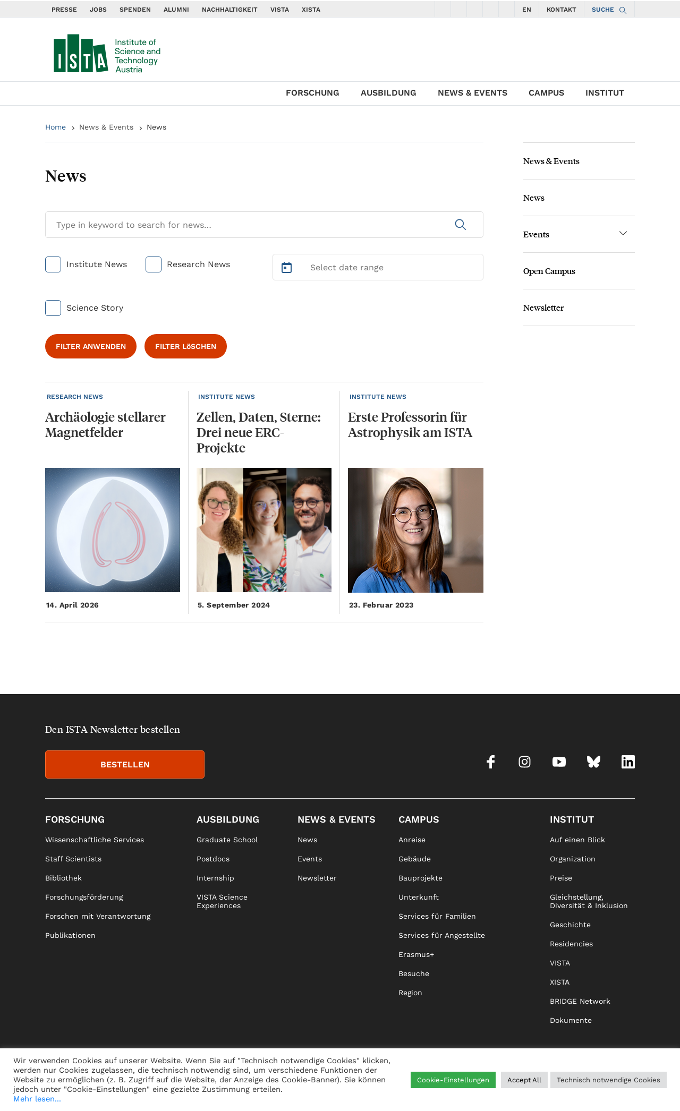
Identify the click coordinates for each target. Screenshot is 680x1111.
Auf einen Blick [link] (577, 839)
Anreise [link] (412, 839)
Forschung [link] (75, 819)
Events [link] (310, 858)
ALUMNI (176, 9)
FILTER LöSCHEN (185, 346)
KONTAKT (561, 9)
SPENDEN (135, 9)
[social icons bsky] (491, 9)
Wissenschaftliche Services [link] (94, 839)
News (156, 127)
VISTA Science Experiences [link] (222, 901)
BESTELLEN (125, 764)
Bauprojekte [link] (420, 878)
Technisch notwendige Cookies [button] (608, 1080)
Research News (198, 264)
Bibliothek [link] (63, 878)
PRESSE (64, 9)
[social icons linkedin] (507, 9)
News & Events (472, 93)
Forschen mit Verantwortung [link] (97, 916)
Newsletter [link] (317, 878)
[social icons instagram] (459, 9)
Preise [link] (561, 878)
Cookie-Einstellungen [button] (453, 1080)
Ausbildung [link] (228, 819)
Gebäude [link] (414, 858)
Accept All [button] (524, 1080)
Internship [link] (215, 878)
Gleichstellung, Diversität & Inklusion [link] (589, 901)
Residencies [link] (571, 943)
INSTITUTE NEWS (226, 396)
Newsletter (543, 307)
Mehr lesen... (37, 1099)
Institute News (96, 264)
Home (55, 127)
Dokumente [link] (571, 1020)
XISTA (311, 9)
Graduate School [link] (227, 839)
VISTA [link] (560, 963)
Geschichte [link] (570, 924)
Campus (546, 93)
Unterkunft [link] (418, 897)
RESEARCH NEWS (75, 396)
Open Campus (549, 270)
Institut (604, 93)
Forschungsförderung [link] (84, 897)
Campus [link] (418, 819)
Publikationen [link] (70, 935)
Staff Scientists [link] (73, 858)
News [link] (307, 839)
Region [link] (410, 992)
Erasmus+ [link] (416, 954)
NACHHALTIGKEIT (230, 9)
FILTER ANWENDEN (91, 346)
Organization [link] (573, 858)
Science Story (94, 308)
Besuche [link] (413, 973)
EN (526, 9)
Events (536, 234)
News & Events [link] (337, 819)
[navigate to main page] (106, 51)
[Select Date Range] (378, 267)
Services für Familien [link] (437, 916)
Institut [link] (572, 819)
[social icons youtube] (475, 9)
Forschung (312, 93)
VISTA (279, 9)
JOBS (98, 9)
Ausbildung (388, 93)
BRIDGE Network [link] (580, 1001)
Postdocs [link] (213, 858)
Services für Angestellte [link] (441, 935)
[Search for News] (264, 224)
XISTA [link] (560, 982)
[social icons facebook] (443, 9)
